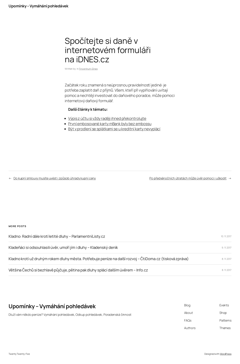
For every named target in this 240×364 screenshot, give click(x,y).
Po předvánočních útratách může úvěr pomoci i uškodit (187, 178)
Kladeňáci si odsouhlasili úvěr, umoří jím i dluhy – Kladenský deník (63, 247)
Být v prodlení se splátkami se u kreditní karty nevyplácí (114, 128)
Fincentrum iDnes (88, 68)
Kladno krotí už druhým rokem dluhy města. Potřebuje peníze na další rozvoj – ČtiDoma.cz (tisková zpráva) (99, 259)
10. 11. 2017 (226, 236)
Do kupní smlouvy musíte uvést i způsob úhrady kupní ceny (55, 178)
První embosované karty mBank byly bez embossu (109, 123)
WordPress (225, 353)
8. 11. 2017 (226, 258)
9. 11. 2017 (226, 247)
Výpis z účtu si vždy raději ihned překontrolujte (107, 118)
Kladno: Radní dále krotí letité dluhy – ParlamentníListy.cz (57, 236)
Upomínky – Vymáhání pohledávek (38, 6)
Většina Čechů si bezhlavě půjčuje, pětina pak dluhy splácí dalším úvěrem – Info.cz (78, 270)
